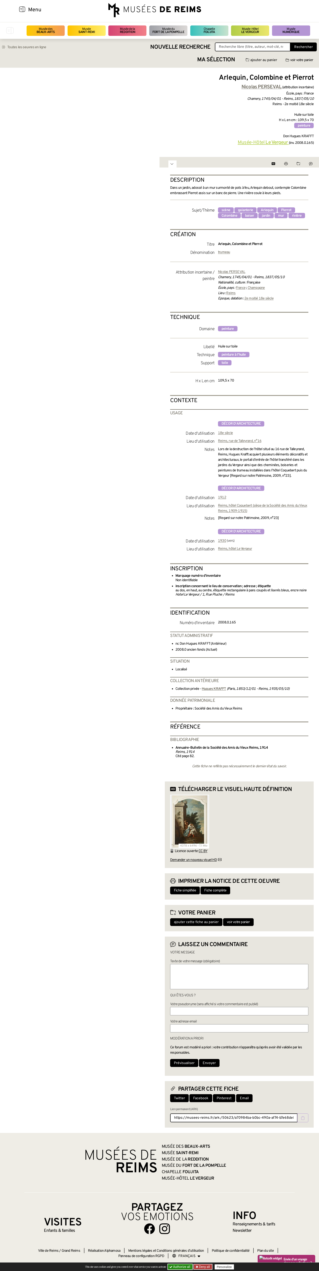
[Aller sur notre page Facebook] (149, 1228)
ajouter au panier (261, 60)
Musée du (168, 30)
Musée (86, 30)
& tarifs (254, 1224)
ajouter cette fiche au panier (196, 922)
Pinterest (224, 1098)
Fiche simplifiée (185, 890)
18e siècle (225, 433)
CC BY (202, 851)
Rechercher (303, 47)
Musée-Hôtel (250, 30)
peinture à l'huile (234, 355)
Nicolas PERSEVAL (231, 272)
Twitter (179, 1098)
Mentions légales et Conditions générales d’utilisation (166, 1251)
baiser (249, 216)
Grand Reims (71, 1251)
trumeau (224, 252)
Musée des (46, 30)
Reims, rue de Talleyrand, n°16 (239, 441)
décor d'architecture (241, 424)
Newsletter (242, 1230)
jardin (266, 216)
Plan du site (265, 1251)
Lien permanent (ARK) (184, 1109)
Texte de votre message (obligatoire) (195, 961)
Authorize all (180, 1267)
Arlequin (267, 210)
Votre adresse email (183, 1021)
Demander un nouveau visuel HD (193, 860)
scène (226, 210)
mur (281, 216)
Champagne (256, 288)
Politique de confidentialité (231, 1251)
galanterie (245, 210)
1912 (222, 497)
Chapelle (209, 30)
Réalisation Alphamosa (104, 1251)
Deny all (204, 1267)
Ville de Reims (48, 1251)
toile (225, 363)
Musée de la (127, 30)
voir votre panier (299, 60)
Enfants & (59, 1230)
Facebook (200, 1098)
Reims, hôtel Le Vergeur (235, 549)
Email (244, 1098)
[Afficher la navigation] (22, 10)
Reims (230, 293)
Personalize (224, 1267)
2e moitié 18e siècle (259, 298)
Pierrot (286, 210)
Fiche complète (215, 890)
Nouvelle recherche (180, 47)
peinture (304, 125)
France (240, 288)
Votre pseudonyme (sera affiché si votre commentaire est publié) (214, 1004)
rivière (296, 216)
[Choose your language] (186, 1256)
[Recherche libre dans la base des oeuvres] (252, 46)
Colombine (229, 216)
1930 (222, 541)
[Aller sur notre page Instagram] (164, 1228)
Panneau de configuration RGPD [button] (141, 1256)
